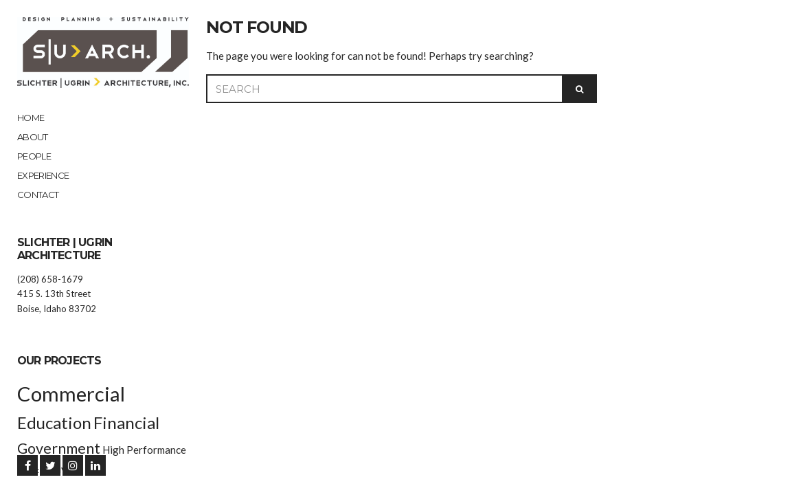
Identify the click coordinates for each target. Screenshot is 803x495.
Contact (37, 194)
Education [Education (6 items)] (54, 422)
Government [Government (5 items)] (58, 448)
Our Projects (59, 360)
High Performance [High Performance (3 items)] (144, 449)
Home (30, 117)
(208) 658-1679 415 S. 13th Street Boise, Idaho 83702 (56, 294)
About (32, 136)
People (34, 156)
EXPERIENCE (43, 175)
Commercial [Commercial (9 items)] (71, 394)
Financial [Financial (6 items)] (126, 422)
